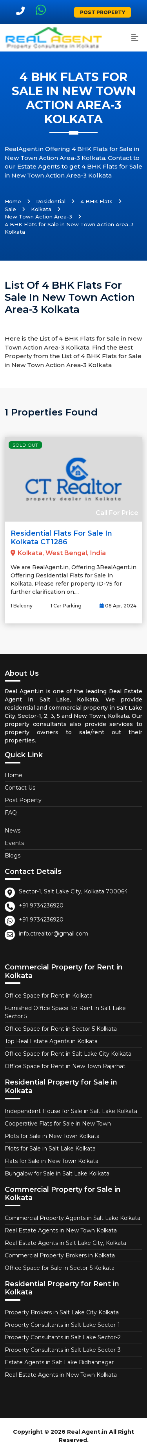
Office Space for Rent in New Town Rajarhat (65, 1066)
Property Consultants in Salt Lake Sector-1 (62, 1324)
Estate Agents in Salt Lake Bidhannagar (59, 1362)
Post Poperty (23, 800)
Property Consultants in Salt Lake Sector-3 (63, 1349)
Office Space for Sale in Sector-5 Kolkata (59, 1267)
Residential (50, 201)
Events (14, 843)
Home (13, 201)
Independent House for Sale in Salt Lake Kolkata (71, 1111)
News (12, 830)
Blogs (12, 855)
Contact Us (20, 787)
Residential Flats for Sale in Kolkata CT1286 (61, 537)
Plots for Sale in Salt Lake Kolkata (50, 1148)
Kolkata (41, 209)
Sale (10, 209)
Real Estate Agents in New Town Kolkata (61, 1230)
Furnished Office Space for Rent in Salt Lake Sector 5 (65, 1012)
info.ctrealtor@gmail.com (53, 933)
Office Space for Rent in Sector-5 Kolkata (61, 1028)
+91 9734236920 (41, 905)
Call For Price (117, 513)
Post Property (102, 12)
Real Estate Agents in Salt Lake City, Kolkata (65, 1242)
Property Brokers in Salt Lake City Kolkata (62, 1312)
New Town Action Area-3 (38, 216)
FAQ (11, 812)
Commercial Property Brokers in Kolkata (60, 1255)
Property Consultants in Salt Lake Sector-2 (63, 1337)
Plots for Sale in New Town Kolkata (52, 1136)
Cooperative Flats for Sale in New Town (58, 1123)
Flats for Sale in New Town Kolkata (51, 1161)
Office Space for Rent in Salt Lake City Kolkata (68, 1053)
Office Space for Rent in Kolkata (49, 995)
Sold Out (25, 445)
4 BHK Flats (96, 201)
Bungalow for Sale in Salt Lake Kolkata (57, 1173)
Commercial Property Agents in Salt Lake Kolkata (72, 1217)
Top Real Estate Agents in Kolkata (51, 1041)
